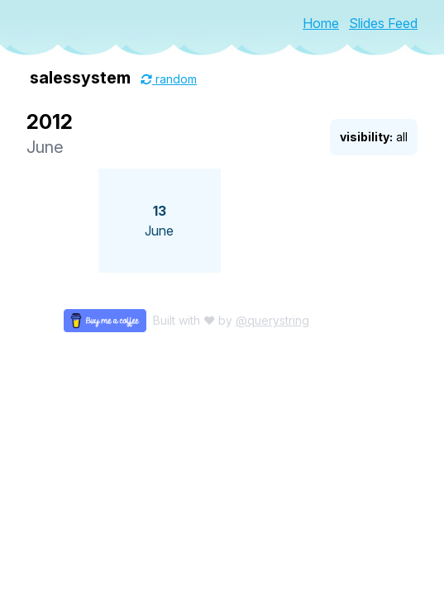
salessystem (80, 78)
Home (321, 23)
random (169, 79)
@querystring (272, 320)
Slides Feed (383, 23)
